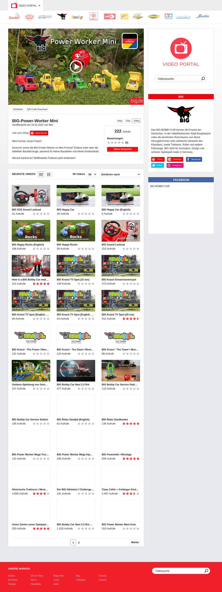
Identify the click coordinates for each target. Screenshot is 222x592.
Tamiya (12, 584)
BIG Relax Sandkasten (115, 419)
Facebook (181, 179)
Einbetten (18, 109)
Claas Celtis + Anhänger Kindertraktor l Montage (120, 489)
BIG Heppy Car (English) (116, 209)
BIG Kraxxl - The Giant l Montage (75, 349)
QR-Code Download (37, 109)
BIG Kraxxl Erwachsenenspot (119, 279)
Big (77, 575)
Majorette (58, 575)
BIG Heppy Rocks (67, 244)
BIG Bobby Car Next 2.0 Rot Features (75, 524)
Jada (56, 584)
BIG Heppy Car (65, 209)
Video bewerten (122, 149)
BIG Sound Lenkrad (113, 244)
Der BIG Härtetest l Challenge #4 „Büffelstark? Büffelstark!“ (75, 489)
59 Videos (79, 174)
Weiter (135, 542)
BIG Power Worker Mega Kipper (75, 454)
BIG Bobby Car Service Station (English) (120, 384)
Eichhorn (13, 579)
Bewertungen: (115, 138)
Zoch (56, 579)
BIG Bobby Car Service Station (30, 419)
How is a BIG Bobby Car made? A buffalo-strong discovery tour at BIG (30, 279)
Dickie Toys (37, 575)
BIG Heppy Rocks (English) (28, 244)
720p (127, 121)
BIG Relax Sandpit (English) (73, 419)
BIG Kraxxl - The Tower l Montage (120, 349)
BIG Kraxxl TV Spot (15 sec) (73, 279)
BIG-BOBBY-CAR (160, 186)
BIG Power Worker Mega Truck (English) (30, 454)
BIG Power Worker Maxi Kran (119, 524)
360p (119, 121)
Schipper (81, 579)
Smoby (102, 575)
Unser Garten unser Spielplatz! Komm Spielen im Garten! (30, 524)
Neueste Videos (23, 174)
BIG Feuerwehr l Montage (117, 454)
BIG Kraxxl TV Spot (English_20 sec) (30, 314)
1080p (136, 121)
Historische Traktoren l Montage (30, 489)
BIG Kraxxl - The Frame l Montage (30, 349)
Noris (33, 579)
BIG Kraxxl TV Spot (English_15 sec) (75, 314)
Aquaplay (36, 584)
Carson (103, 579)
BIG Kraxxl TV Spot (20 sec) (118, 314)
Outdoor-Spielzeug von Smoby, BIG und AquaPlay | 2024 (30, 384)
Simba (11, 575)
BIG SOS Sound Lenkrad (26, 209)
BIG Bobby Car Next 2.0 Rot (73, 384)
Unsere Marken (19, 568)
